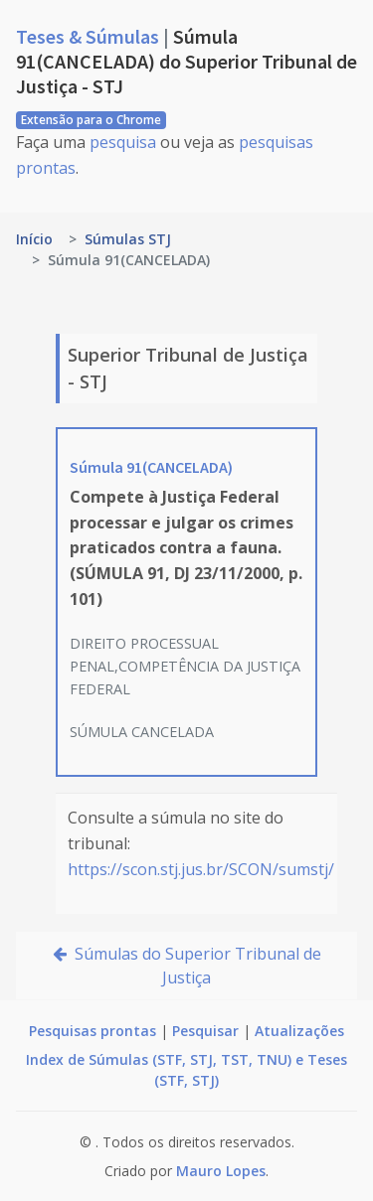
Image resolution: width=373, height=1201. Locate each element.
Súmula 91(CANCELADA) (151, 467)
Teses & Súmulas (89, 36)
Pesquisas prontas (92, 1030)
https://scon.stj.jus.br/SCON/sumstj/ (201, 869)
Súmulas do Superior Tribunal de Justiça (187, 965)
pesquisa (123, 142)
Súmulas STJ (128, 238)
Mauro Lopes (221, 1170)
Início (34, 238)
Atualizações (299, 1030)
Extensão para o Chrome (91, 119)
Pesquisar (205, 1030)
